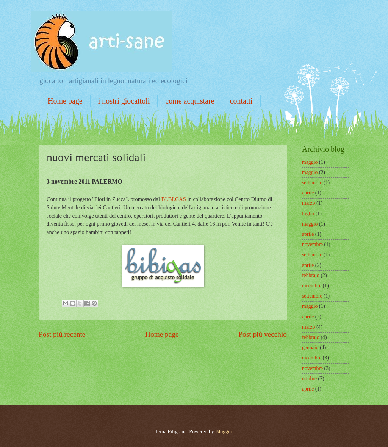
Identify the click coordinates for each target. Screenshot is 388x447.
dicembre (311, 286)
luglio (308, 213)
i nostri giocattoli (124, 101)
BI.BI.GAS (173, 199)
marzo (308, 203)
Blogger (223, 431)
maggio (310, 162)
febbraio (310, 275)
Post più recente (62, 334)
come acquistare (189, 101)
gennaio (310, 347)
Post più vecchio (262, 334)
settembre (312, 182)
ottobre (309, 378)
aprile (308, 193)
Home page (65, 101)
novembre (312, 244)
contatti (241, 101)
